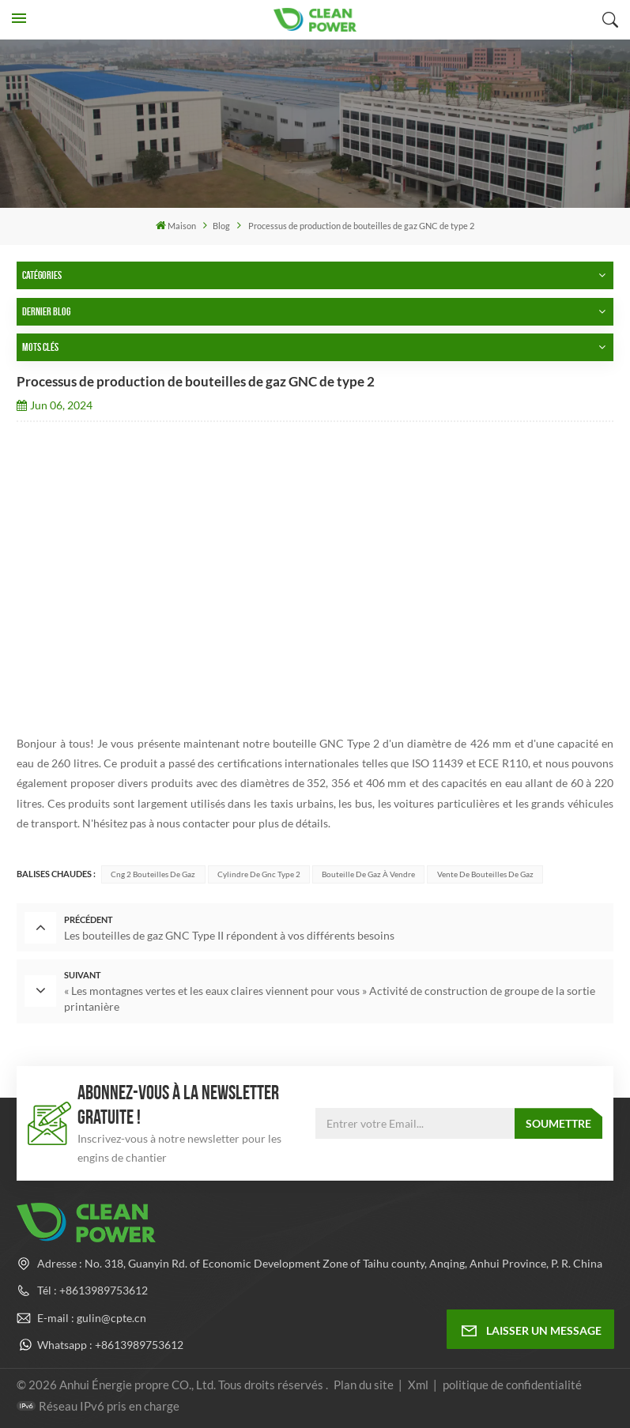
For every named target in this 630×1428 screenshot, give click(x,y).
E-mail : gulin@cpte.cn (91, 1316)
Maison (176, 225)
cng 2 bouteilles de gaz (153, 874)
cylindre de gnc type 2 (258, 874)
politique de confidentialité (512, 1383)
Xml (418, 1383)
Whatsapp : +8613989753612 (110, 1344)
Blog (221, 226)
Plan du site (365, 1383)
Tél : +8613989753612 (92, 1289)
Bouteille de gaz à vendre (368, 874)
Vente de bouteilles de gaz (485, 874)
